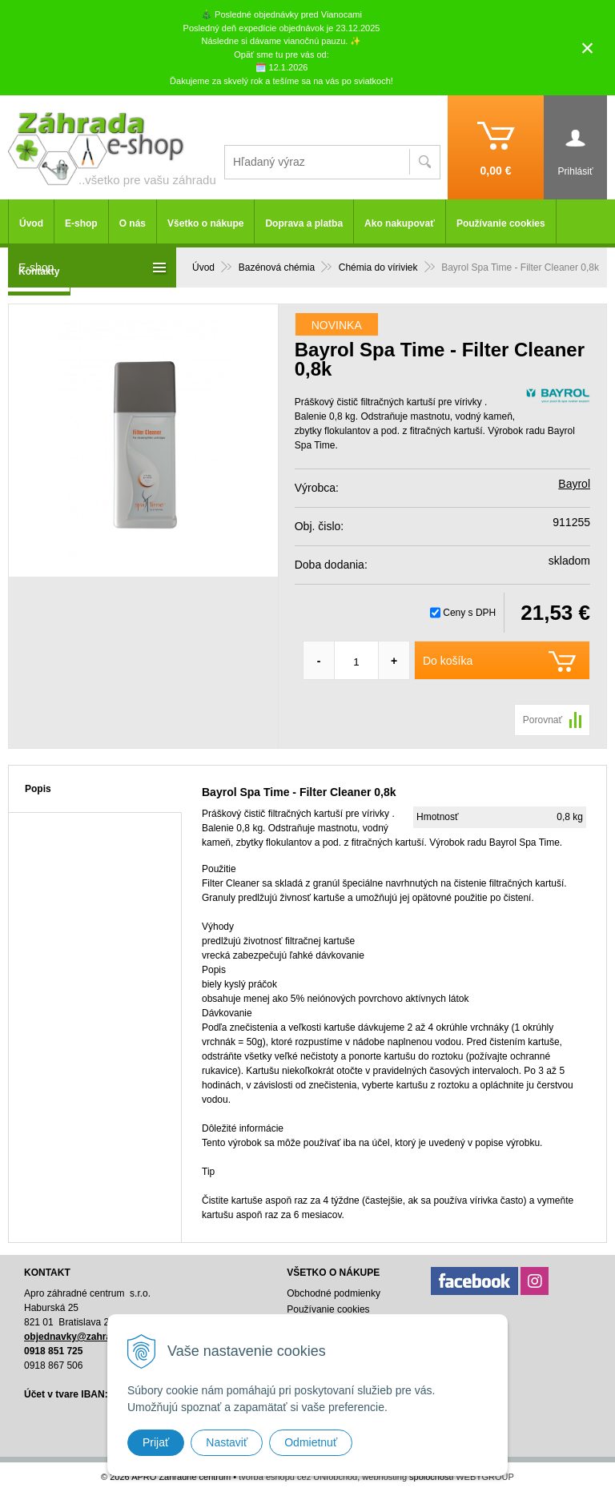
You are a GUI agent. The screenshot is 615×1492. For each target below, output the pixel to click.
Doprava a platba (304, 223)
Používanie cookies (500, 223)
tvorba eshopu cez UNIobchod (298, 1477)
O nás (132, 223)
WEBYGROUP (485, 1477)
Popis (38, 788)
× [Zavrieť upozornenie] (588, 47)
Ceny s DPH (469, 612)
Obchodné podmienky (333, 1293)
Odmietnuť (310, 1442)
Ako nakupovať (399, 223)
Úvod (31, 223)
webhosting (384, 1477)
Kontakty (38, 271)
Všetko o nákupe (205, 223)
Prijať (156, 1442)
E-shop (81, 223)
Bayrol (574, 483)
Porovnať (542, 720)
